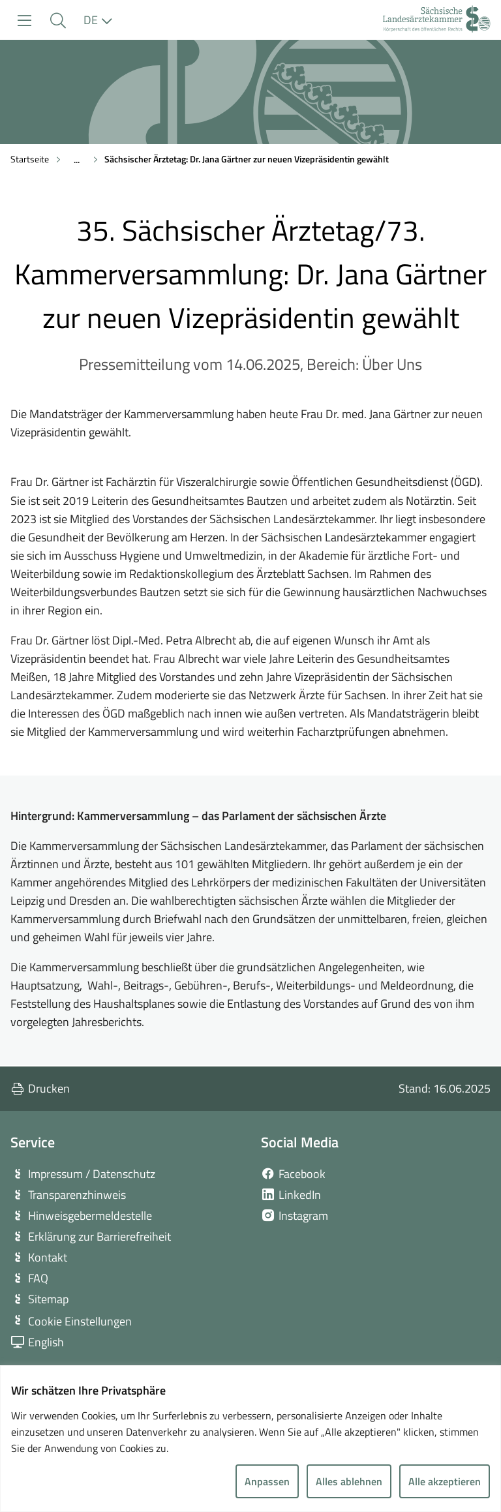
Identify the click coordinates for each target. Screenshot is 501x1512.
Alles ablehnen (349, 1481)
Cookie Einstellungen (80, 1321)
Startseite (29, 159)
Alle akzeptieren (444, 1481)
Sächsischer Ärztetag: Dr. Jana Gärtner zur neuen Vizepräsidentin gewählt (246, 159)
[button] (57, 20)
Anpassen (267, 1481)
